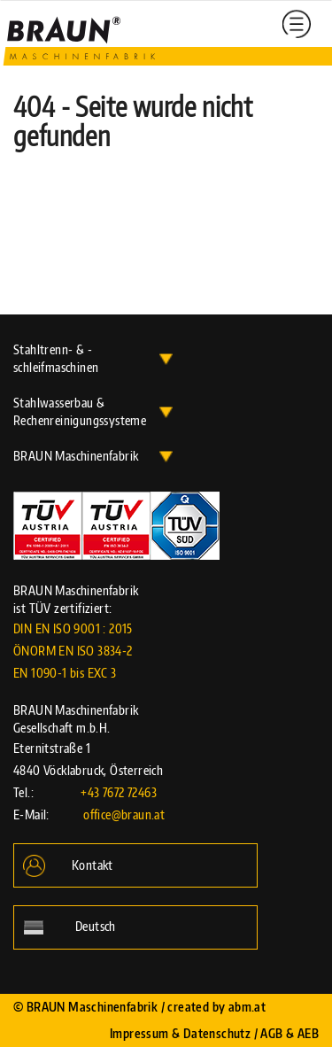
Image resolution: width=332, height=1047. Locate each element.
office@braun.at (124, 814)
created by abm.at (216, 1006)
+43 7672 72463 (119, 792)
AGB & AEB (289, 1033)
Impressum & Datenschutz (180, 1033)
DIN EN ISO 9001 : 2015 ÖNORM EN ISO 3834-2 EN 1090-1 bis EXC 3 (73, 650)
